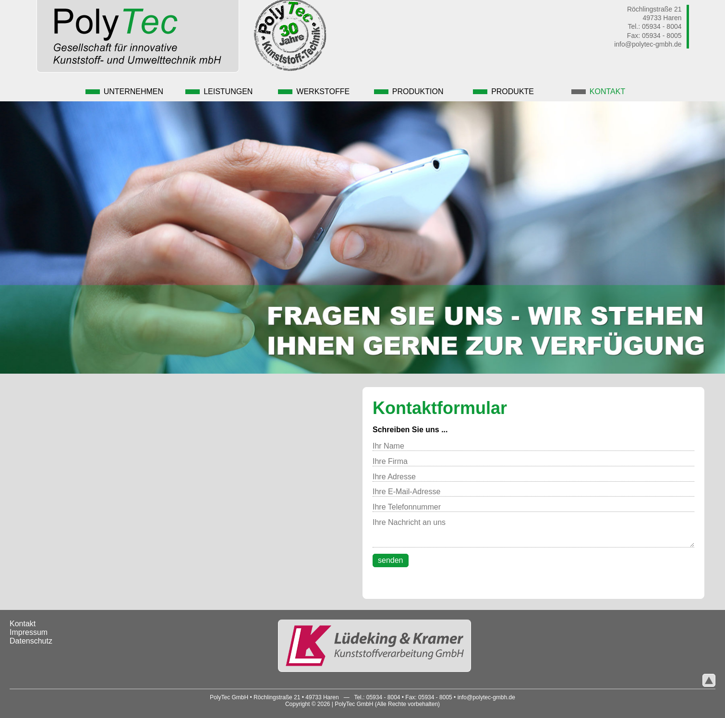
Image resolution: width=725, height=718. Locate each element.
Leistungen (220, 88)
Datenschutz (31, 637)
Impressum (29, 628)
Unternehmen (128, 88)
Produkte (498, 88)
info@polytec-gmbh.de (647, 44)
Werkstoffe (313, 88)
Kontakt (591, 88)
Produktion (406, 88)
